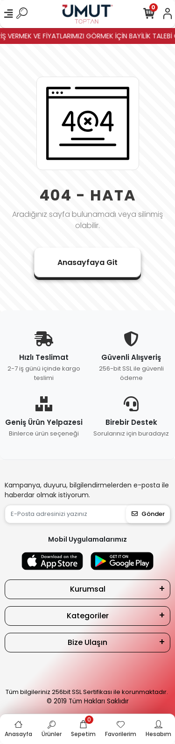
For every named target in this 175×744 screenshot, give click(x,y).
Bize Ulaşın (87, 642)
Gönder (148, 513)
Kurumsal (87, 589)
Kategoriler (88, 615)
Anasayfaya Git (87, 262)
